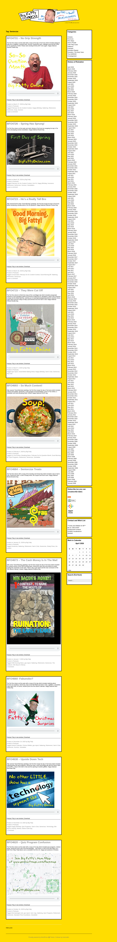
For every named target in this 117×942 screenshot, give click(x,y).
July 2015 (71, 312)
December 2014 (72, 325)
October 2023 (72, 124)
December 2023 (72, 120)
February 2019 (72, 230)
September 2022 (73, 149)
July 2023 (71, 130)
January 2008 (72, 483)
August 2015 (71, 310)
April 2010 (71, 432)
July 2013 (71, 358)
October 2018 (72, 238)
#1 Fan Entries (16, 455)
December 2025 (72, 74)
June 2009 (71, 451)
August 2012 (71, 379)
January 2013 (72, 369)
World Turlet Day (27, 828)
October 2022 (72, 147)
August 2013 (71, 356)
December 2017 (72, 257)
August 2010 (71, 424)
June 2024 (71, 109)
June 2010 (71, 428)
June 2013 (71, 360)
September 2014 (73, 331)
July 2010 (71, 426)
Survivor (20, 110)
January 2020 (72, 209)
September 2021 (73, 171)
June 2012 (71, 382)
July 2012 (71, 380)
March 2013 (71, 365)
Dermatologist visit (17, 913)
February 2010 (72, 436)
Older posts (9, 928)
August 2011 (71, 401)
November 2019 (72, 213)
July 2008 (71, 472)
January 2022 (72, 164)
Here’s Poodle (72, 42)
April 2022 (71, 158)
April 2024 (71, 112)
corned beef (15, 274)
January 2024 (72, 118)
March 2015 (71, 320)
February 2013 (72, 367)
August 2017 (71, 265)
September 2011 (73, 399)
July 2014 (71, 335)
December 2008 (72, 462)
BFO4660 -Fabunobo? (20, 678)
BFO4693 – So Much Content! (24, 385)
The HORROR (72, 54)
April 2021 (71, 181)
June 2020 (71, 200)
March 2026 (71, 69)
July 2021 (71, 175)
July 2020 (71, 198)
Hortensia (15, 546)
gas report (15, 371)
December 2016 (72, 280)
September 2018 (73, 240)
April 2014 (71, 341)
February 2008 (72, 481)
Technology (50, 826)
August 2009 (71, 447)
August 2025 (71, 82)
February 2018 (72, 253)
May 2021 (71, 179)
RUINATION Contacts (74, 529)
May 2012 (71, 384)
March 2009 (71, 456)
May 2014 (71, 339)
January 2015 (72, 323)
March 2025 (71, 92)
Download (27, 100)
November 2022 (72, 145)
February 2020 (72, 208)
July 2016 (71, 289)
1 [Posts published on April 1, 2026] (79, 552)
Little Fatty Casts (73, 44)
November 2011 (72, 396)
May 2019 (71, 225)
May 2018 (71, 247)
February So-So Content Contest (22, 108)
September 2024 (73, 103)
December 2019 (72, 211)
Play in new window (17, 100)
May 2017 (71, 270)
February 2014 (72, 344)
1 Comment (10, 667)
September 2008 (73, 468)
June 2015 (71, 314)
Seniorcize (10, 110)
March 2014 (71, 342)
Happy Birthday (37, 108)
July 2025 (71, 84)
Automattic (65, 937)
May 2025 (71, 88)
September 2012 (73, 377)
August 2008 (71, 470)
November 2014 (72, 327)
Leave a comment (12, 112)
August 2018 (71, 242)
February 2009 (72, 458)
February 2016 (72, 299)
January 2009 (72, 460)
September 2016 (73, 285)
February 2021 (72, 185)
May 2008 (71, 475)
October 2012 (72, 375)
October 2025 (72, 78)
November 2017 (72, 259)
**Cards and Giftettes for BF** (77, 525)
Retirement (52, 108)
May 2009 (71, 453)
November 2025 (72, 76)
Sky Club (9, 373)
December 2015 (72, 303)
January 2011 (72, 415)
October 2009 (72, 443)
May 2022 (71, 156)
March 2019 (71, 228)
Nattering (45, 108)
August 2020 (71, 196)
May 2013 (71, 361)
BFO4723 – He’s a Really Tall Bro (26, 199)
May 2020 (71, 202)
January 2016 (72, 301)
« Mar (69, 570)
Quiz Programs (13, 457)
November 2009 (72, 441)
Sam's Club (48, 371)
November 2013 (72, 350)
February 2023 (72, 139)
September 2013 (73, 354)
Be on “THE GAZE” (73, 527)
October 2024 (72, 101)
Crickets (70, 37)
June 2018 (71, 246)
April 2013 (71, 363)
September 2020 (73, 194)
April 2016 (71, 295)
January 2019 (72, 232)
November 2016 (72, 282)
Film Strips (71, 41)
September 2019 (73, 217)
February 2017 (72, 276)
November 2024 (72, 99)
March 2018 (71, 251)
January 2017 (72, 278)
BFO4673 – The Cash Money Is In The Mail (32, 560)
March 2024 (71, 114)
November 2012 (72, 373)
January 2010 (72, 437)
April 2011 (71, 409)
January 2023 (72, 141)
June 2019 (71, 223)
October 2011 (72, 398)
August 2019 (71, 219)
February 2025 (72, 93)
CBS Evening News (18, 663)
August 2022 (71, 150)
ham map (33, 913)
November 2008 (72, 464)
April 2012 (71, 386)
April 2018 (71, 249)
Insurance (51, 183)
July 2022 (71, 152)
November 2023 (72, 122)
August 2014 (71, 333)
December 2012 (72, 371)
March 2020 (71, 206)
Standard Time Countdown (22, 915)
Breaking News (26, 455)
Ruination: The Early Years (76, 52)
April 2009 (71, 455)
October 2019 (72, 215)
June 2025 (71, 86)
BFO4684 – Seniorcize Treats (24, 469)
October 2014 (72, 329)
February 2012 (72, 390)
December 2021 (72, 166)
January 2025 (72, 95)
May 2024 (71, 111)
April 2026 (71, 67)
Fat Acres (70, 39)
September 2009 (73, 445)
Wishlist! (70, 533)
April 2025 (71, 90)
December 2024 (72, 97)
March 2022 (71, 160)
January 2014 (72, 346)
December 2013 (72, 348)
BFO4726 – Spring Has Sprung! (25, 123)
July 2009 (71, 449)
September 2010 (73, 422)
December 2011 (72, 394)
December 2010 (72, 417)
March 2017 (71, 274)
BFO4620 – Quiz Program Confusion (28, 842)
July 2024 (71, 107)
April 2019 (71, 227)
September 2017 (73, 263)
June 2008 (71, 474)
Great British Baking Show (27, 371)
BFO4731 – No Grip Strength (24, 38)
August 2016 (71, 287)
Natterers (70, 46)
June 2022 (71, 154)
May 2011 (71, 407)
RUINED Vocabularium (75, 531)
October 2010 (72, 420)
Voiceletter (37, 457)
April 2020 (71, 204)
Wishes (19, 828)
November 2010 (72, 418)
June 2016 (71, 291)
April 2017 (71, 272)
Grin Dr (34, 183)
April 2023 (71, 135)
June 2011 (71, 405)
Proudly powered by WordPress (38, 937)
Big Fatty (27, 104)
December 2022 (72, 143)
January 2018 (72, 255)
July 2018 (71, 244)
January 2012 (72, 392)
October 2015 (72, 306)
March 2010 (71, 434)
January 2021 (72, 187)
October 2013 (72, 352)
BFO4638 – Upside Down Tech (25, 759)
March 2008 (71, 479)
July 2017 (71, 266)
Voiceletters (30, 185)
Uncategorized (72, 56)
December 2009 (72, 439)
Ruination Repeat (73, 50)
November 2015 (72, 304)
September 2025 (73, 80)
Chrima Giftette (27, 745)
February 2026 (72, 71)
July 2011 (71, 403)
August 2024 (71, 105)
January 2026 (72, 73)
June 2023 (71, 131)
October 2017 (72, 261)
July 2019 (71, 221)
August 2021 (71, 173)
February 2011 (72, 413)
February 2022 (72, 162)
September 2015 (73, 308)
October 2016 (72, 284)
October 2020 (72, 192)
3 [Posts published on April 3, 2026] (86, 552)
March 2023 (71, 137)
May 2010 (71, 430)
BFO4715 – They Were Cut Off (25, 290)
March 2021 (71, 183)
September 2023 (73, 126)
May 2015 (71, 316)
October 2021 (72, 169)
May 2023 (71, 133)
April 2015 (71, 318)
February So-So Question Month (41, 455)
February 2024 (72, 116)
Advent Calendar (17, 745)
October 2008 (72, 466)
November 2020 (72, 190)
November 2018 (72, 236)
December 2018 (72, 234)
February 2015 (72, 322)
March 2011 (71, 411)
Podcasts (16, 106)
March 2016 (71, 297)
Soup (15, 110)
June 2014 (71, 337)
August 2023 (71, 128)
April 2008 (71, 477)
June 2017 (71, 268)
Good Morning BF (46, 274)
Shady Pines (51, 546)
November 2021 (72, 168)
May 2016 (71, 293)
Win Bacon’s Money (19, 665)
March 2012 (71, 388)
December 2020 (72, 188)
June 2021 (71, 177)
